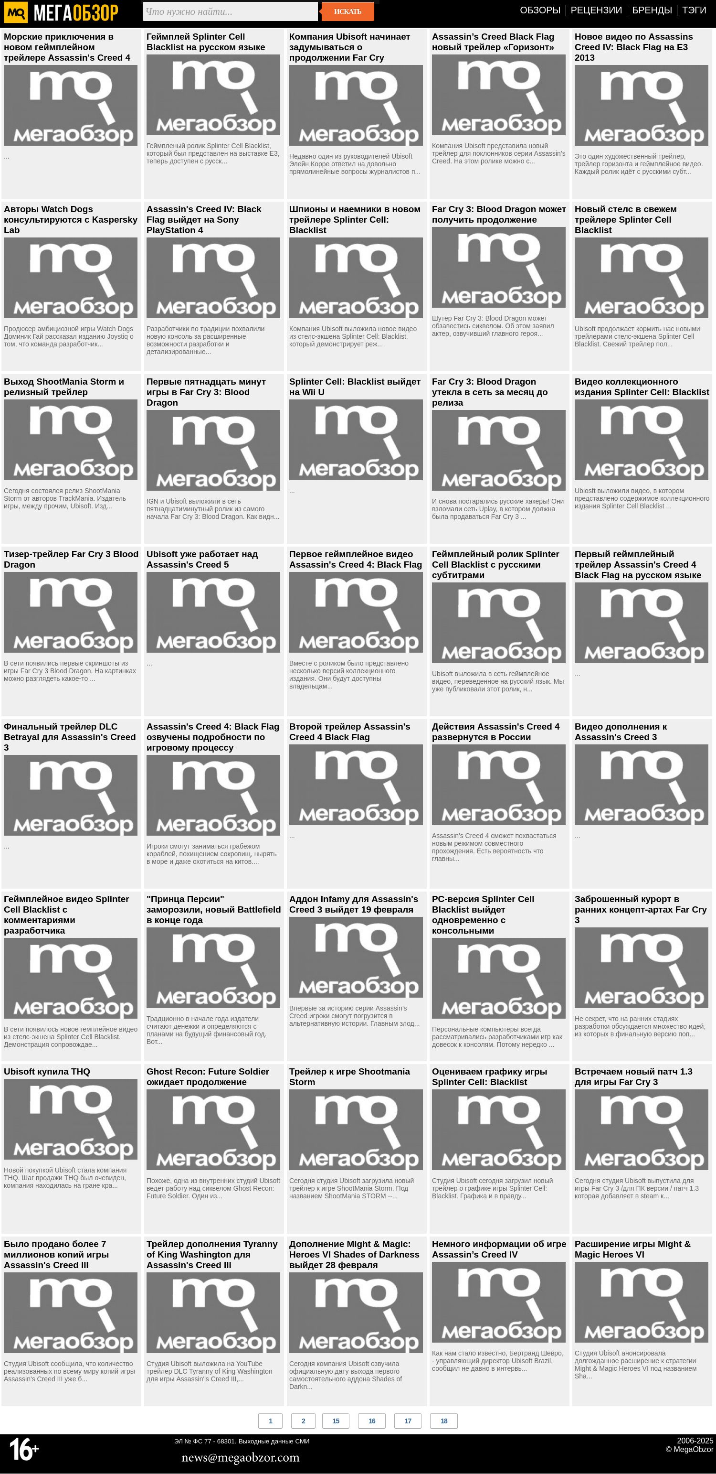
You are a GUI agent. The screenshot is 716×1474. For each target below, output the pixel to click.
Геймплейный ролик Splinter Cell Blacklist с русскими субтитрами (495, 564)
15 (336, 1421)
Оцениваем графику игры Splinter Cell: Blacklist (490, 1076)
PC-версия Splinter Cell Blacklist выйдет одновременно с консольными (483, 915)
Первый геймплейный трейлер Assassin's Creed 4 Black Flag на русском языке (638, 564)
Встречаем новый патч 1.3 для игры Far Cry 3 (634, 1076)
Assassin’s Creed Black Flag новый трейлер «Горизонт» (493, 42)
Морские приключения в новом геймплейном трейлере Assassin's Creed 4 (67, 47)
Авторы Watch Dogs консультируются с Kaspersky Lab (70, 219)
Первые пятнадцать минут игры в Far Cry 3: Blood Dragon (206, 392)
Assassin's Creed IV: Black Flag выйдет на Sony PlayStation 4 (204, 219)
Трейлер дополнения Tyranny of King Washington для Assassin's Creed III (212, 1254)
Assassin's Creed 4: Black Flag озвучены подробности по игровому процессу (213, 737)
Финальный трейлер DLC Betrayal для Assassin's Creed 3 (70, 737)
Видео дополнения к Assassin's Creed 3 (621, 731)
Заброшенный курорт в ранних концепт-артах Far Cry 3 (641, 909)
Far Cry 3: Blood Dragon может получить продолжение (499, 214)
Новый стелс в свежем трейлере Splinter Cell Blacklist (626, 219)
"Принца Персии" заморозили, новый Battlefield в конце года (214, 909)
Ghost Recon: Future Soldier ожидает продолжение (208, 1076)
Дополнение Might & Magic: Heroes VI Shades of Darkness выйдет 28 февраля (354, 1254)
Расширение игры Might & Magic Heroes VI (633, 1249)
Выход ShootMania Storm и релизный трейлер (64, 387)
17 (408, 1421)
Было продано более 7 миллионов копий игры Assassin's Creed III (56, 1254)
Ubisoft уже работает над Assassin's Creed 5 (202, 559)
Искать (347, 11)
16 (372, 1421)
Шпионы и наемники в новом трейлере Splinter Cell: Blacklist (355, 219)
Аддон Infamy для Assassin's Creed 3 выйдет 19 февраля (353, 904)
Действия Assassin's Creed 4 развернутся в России (496, 731)
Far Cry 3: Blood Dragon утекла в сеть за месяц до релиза (490, 392)
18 (444, 1421)
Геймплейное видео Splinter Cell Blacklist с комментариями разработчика (66, 915)
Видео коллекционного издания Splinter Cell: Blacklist (642, 387)
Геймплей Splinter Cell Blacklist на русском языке (206, 42)
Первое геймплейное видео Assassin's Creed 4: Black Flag (355, 559)
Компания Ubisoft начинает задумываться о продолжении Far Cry (350, 47)
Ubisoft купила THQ (47, 1071)
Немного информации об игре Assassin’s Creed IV (499, 1249)
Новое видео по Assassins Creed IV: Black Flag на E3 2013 (634, 47)
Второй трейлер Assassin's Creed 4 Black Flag (350, 731)
